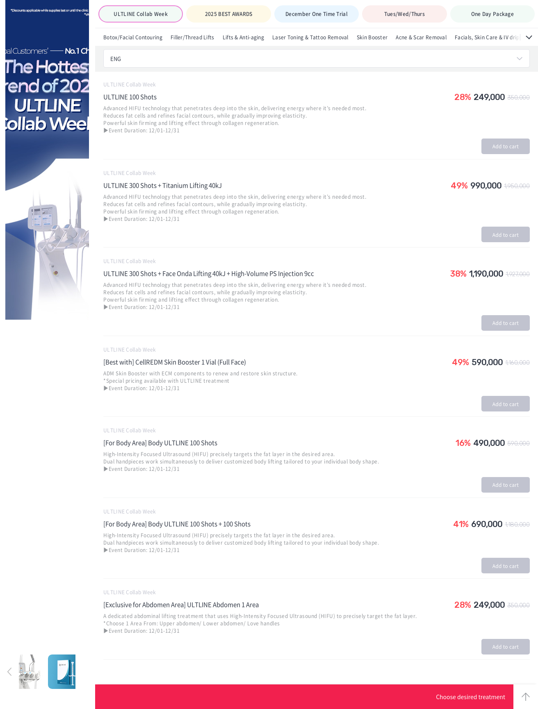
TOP (525, 696)
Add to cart (505, 146)
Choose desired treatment (470, 697)
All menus (529, 37)
